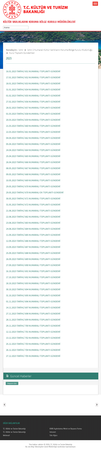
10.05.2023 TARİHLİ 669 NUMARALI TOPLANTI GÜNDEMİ (33, 180)
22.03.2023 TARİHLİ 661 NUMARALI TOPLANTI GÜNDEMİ (33, 131)
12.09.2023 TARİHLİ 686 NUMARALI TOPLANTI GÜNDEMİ (33, 240)
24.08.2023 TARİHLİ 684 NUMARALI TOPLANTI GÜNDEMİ (33, 228)
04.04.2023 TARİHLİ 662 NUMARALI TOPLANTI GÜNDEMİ (33, 137)
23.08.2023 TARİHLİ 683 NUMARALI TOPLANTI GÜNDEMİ (33, 222)
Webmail (6, 435)
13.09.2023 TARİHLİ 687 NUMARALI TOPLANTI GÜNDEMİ (33, 246)
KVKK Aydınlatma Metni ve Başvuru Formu (66, 429)
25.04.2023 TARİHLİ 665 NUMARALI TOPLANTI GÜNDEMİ (33, 156)
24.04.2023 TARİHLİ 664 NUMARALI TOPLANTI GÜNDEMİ (33, 150)
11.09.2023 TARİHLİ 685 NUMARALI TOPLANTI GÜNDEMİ (33, 234)
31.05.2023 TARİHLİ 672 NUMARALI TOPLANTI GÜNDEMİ (33, 204)
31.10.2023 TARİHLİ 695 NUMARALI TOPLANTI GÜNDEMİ (33, 295)
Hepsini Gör (12, 383)
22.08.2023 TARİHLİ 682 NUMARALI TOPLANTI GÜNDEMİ (33, 216)
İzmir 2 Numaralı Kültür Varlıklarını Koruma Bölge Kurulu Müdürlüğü (59, 49)
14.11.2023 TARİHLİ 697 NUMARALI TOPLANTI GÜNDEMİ (33, 307)
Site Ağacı (53, 435)
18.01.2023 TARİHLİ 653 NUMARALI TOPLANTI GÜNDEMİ (33, 83)
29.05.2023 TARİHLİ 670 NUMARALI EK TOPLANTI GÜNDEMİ (34, 192)
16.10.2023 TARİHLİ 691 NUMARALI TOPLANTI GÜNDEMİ (33, 271)
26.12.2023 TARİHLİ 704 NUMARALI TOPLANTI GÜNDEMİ (33, 349)
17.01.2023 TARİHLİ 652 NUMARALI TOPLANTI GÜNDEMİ (33, 77)
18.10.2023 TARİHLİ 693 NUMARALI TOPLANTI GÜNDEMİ (33, 283)
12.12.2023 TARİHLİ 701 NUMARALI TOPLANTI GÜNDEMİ (33, 331)
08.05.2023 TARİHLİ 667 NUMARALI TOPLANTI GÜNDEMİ (33, 168)
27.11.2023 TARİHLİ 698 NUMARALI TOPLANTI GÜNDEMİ (33, 313)
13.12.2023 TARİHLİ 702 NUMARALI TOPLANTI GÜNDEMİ (33, 337)
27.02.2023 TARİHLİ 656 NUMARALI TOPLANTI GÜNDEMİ (33, 101)
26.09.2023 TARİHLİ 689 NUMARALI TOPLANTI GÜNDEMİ (33, 259)
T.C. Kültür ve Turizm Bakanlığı (14, 429)
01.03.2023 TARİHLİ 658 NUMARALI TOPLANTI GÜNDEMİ (33, 113)
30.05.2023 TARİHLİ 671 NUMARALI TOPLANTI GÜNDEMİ (33, 198)
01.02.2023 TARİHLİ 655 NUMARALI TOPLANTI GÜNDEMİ (33, 95)
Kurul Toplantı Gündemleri (22, 52)
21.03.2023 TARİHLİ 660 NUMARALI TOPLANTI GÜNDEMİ (33, 125)
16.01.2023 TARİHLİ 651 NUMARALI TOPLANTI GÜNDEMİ (33, 71)
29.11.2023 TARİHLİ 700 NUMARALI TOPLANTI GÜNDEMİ (33, 325)
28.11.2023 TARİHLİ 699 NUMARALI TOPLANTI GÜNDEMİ (33, 319)
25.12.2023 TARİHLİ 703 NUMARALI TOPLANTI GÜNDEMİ (33, 343)
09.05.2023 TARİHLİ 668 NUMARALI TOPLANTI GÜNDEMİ (33, 174)
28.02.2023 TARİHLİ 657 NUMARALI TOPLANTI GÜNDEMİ (33, 107)
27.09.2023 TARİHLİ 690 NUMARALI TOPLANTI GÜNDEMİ (33, 265)
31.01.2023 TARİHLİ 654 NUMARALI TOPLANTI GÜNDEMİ (33, 89)
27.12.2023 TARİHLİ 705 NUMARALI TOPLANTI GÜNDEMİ (33, 355)
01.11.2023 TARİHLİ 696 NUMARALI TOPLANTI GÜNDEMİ (33, 301)
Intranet (53, 432)
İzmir (21, 49)
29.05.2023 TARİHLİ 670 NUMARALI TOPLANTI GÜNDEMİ (33, 186)
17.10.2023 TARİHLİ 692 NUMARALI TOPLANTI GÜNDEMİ (33, 277)
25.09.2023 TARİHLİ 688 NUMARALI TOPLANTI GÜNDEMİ (33, 253)
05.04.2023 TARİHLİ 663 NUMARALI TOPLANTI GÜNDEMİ (33, 143)
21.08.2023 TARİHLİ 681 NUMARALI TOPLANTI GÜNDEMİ (33, 210)
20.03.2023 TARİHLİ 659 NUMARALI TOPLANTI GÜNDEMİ (33, 119)
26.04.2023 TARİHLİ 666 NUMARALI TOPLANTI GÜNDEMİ (33, 162)
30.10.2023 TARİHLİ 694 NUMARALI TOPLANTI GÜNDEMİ (33, 289)
